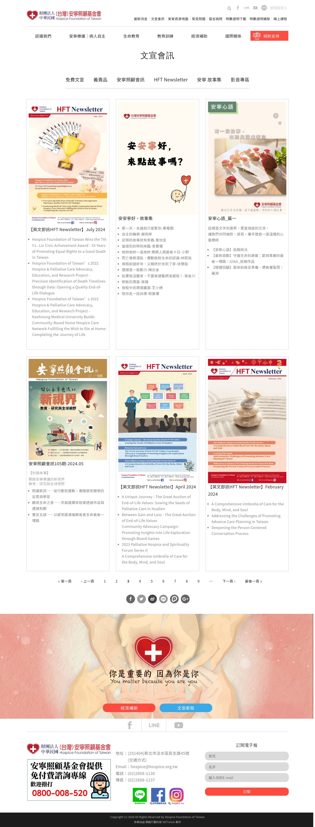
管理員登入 (278, 7)
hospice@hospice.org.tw (154, 766)
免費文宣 (75, 79)
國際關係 (233, 36)
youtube (255, 8)
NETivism (169, 822)
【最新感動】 (222, 255)
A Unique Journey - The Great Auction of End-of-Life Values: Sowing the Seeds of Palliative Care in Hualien (156, 502)
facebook (238, 8)
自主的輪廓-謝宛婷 (137, 234)
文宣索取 (191, 707)
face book (133, 725)
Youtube (182, 725)
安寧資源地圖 (178, 18)
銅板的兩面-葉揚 (135, 281)
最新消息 (140, 18)
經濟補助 (199, 36)
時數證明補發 (260, 18)
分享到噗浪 (174, 599)
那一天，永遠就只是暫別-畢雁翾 (148, 228)
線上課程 (280, 18)
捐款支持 (271, 36)
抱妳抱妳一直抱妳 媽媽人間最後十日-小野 (155, 252)
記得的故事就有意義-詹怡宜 (144, 239)
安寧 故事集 (209, 79)
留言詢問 (215, 18)
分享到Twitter (141, 599)
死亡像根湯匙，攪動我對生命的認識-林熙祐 (157, 257)
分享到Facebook (130, 599)
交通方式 (137, 760)
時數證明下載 (236, 18)
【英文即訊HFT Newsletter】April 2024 (157, 487)
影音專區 (240, 79)
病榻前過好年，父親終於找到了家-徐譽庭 (155, 263)
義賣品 (100, 79)
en (264, 8)
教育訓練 (165, 36)
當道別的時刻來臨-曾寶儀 (142, 246)
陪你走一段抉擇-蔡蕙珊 (140, 293)
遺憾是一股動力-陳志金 (140, 269)
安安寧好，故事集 (135, 218)
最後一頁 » (253, 581)
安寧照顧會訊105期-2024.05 (56, 463)
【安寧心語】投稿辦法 (230, 249)
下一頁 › (228, 581)
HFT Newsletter (171, 79)
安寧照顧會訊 (131, 79)
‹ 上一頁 (87, 581)
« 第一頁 (65, 581)
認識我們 (43, 36)
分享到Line (163, 599)
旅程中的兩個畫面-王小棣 (142, 287)
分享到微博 (152, 599)
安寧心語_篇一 (222, 218)
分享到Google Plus (185, 599)
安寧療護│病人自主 (87, 36)
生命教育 (131, 36)
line (246, 8)
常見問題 (198, 18)
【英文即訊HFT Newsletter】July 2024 (67, 229)
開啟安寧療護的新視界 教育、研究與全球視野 (47, 481)
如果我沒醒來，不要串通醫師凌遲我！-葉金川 (158, 275)
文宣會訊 (157, 18)
